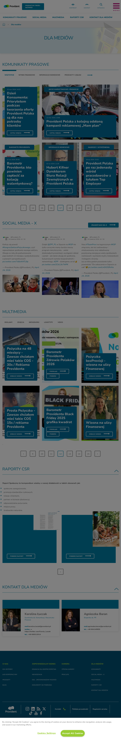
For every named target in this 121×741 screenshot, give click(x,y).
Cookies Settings (46, 733)
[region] (60, 729)
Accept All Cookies (72, 733)
